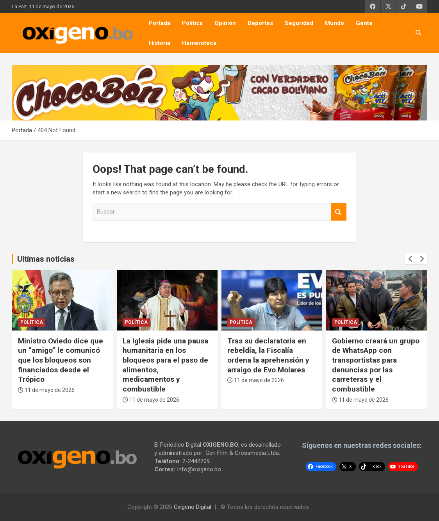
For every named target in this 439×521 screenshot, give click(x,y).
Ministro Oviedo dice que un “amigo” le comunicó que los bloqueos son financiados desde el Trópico (60, 360)
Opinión (225, 23)
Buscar (338, 212)
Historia (159, 43)
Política (192, 23)
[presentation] (410, 258)
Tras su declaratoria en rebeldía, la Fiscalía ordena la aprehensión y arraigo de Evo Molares (268, 355)
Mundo (334, 23)
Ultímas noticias (46, 259)
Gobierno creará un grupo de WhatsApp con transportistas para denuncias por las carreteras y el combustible (375, 364)
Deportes (260, 23)
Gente (364, 23)
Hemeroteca (199, 43)
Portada (159, 23)
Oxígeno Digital (192, 506)
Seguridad (299, 23)
